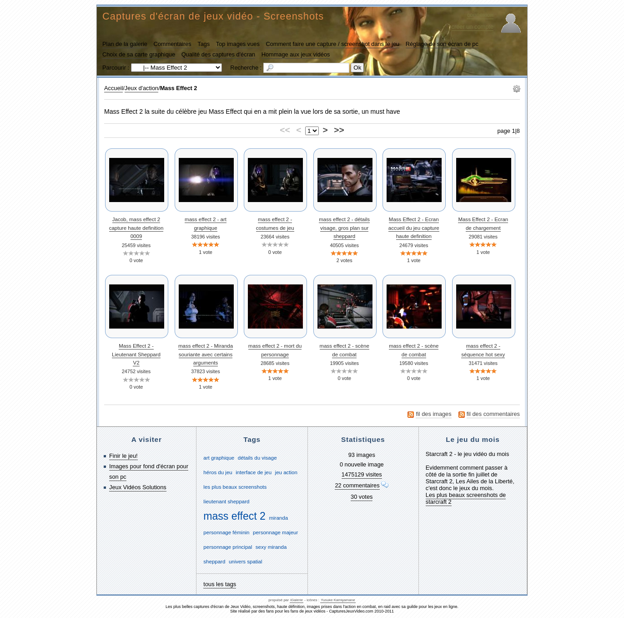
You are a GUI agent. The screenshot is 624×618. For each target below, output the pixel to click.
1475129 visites (362, 474)
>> (339, 130)
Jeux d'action (141, 88)
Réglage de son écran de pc (442, 44)
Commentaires (172, 44)
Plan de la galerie (124, 44)
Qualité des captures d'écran (218, 54)
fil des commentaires (493, 413)
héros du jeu (217, 472)
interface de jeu (254, 472)
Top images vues (238, 44)
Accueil (113, 88)
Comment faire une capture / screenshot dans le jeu (332, 44)
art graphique (218, 458)
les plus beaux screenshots (235, 487)
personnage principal (227, 547)
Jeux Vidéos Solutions (137, 487)
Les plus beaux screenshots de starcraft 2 (466, 498)
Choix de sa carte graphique (138, 54)
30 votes (361, 496)
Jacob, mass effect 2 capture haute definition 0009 (136, 228)
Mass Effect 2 (178, 88)
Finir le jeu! (123, 455)
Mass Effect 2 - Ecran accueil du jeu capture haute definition (413, 228)
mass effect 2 (234, 516)
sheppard (214, 561)
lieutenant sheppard (226, 501)
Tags (203, 44)
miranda (278, 518)
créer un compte (472, 26)
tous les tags (219, 584)
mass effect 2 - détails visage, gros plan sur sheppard (344, 228)
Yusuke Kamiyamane (338, 600)
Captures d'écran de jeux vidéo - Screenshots (213, 16)
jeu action (286, 472)
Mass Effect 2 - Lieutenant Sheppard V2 (136, 354)
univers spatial (245, 561)
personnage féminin (226, 532)
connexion (480, 14)
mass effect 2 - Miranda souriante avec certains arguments (205, 354)
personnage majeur (275, 532)
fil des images (433, 413)
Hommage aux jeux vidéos (296, 54)
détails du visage (257, 458)
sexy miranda (271, 547)
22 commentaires (357, 485)
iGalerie (296, 600)
